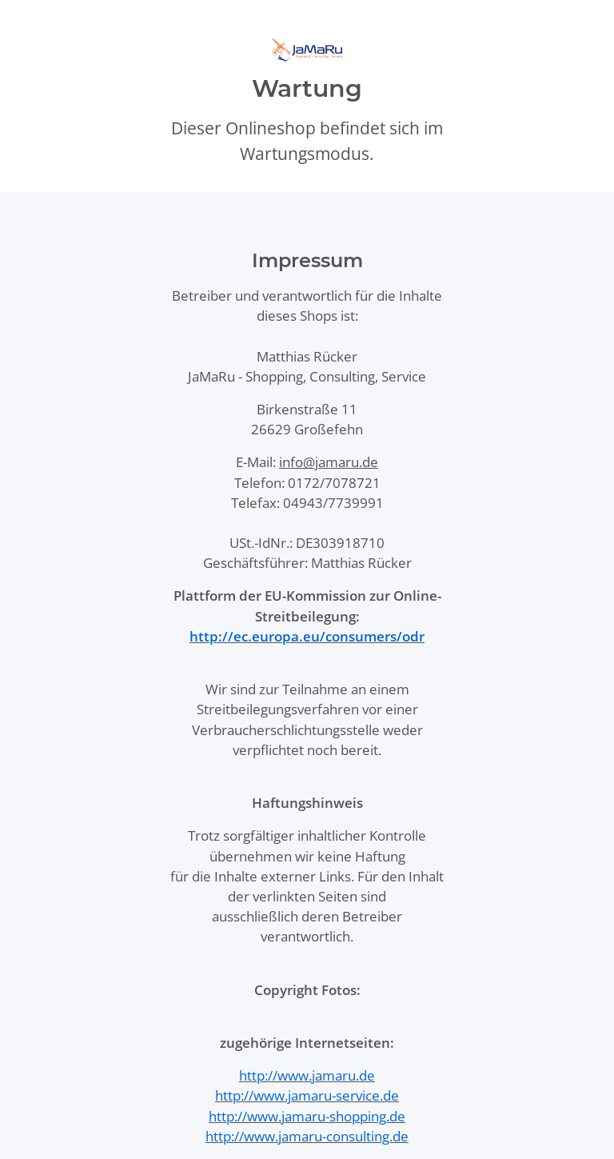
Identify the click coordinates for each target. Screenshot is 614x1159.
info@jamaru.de (328, 462)
